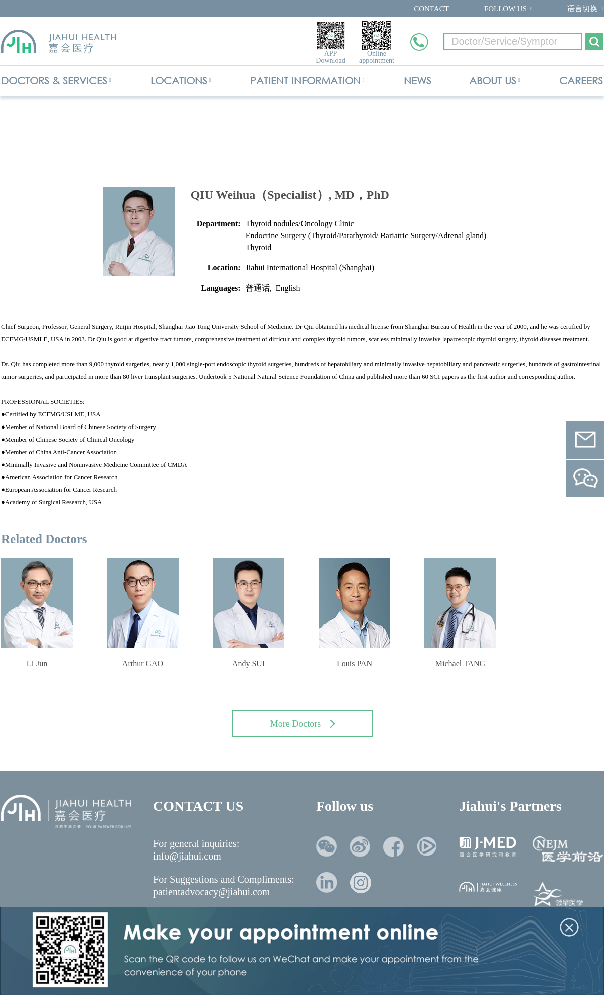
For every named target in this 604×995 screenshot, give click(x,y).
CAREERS (581, 80)
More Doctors (302, 724)
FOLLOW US (505, 9)
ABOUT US (492, 80)
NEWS (417, 80)
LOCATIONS (178, 80)
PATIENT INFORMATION (305, 80)
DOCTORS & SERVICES (54, 80)
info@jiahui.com (187, 856)
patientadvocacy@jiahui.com (211, 891)
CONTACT (431, 9)
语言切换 (582, 9)
